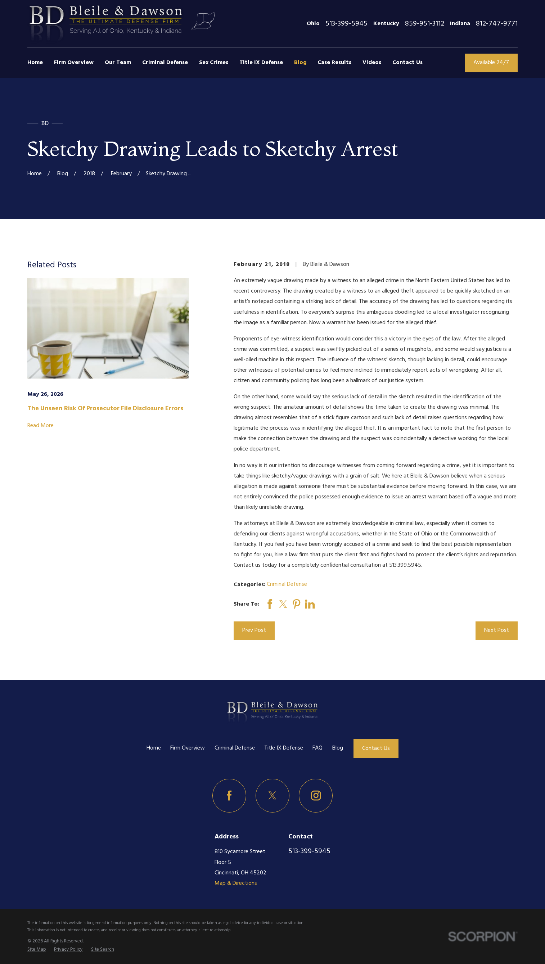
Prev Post (254, 630)
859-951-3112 (424, 23)
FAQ (317, 748)
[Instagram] (316, 796)
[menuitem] (36, 950)
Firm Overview (187, 748)
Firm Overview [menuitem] (74, 62)
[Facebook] (229, 796)
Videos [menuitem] (371, 62)
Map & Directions (236, 883)
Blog (337, 748)
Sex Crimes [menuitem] (213, 62)
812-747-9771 (497, 23)
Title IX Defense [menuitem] (261, 62)
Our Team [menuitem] (118, 62)
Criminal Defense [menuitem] (165, 62)
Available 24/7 (491, 62)
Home (154, 748)
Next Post (496, 630)
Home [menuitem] (35, 62)
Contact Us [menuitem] (407, 62)
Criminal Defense (287, 584)
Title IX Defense (283, 748)
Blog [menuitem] (300, 62)
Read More (40, 426)
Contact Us (376, 748)
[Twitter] (272, 796)
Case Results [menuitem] (334, 62)
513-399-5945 (346, 23)
